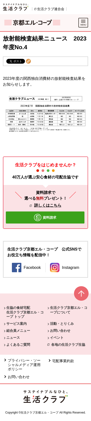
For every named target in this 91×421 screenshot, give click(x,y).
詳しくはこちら (47, 205)
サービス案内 (16, 324)
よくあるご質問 (18, 344)
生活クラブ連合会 (50, 9)
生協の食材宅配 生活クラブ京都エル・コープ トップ (25, 312)
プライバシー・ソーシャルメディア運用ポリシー (24, 364)
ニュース (13, 338)
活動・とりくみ (62, 324)
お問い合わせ (60, 331)
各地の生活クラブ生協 (68, 344)
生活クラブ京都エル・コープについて (68, 310)
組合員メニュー (18, 331)
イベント (57, 338)
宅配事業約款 (63, 361)
